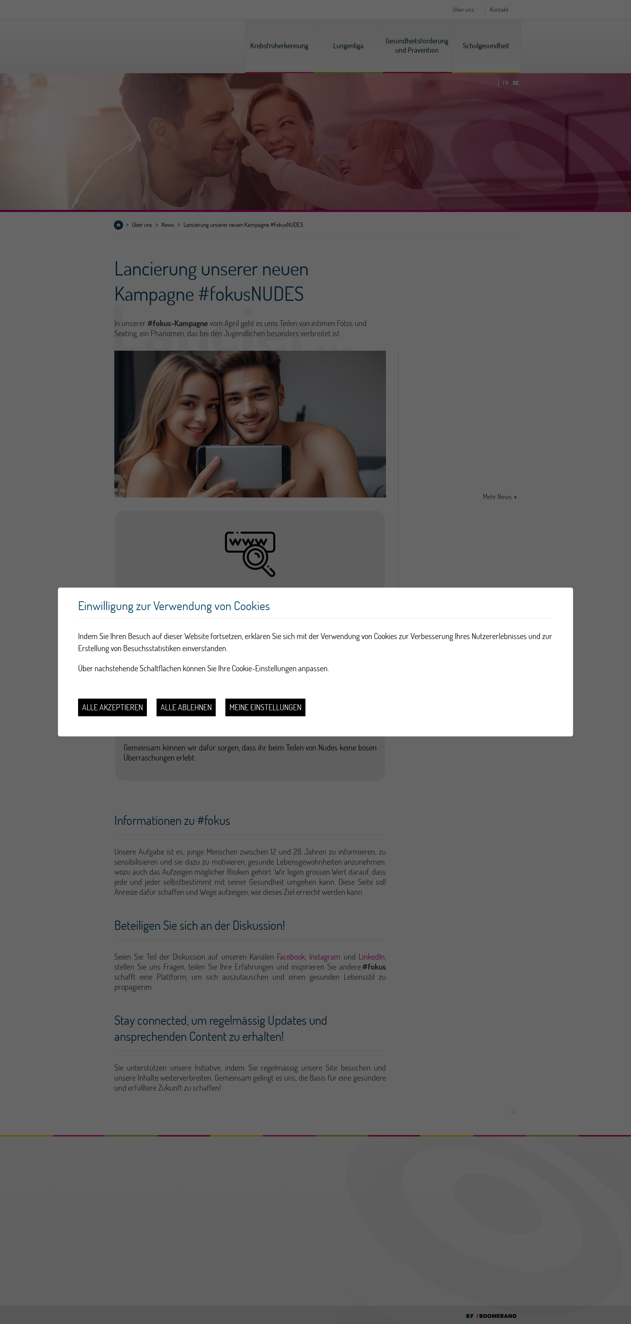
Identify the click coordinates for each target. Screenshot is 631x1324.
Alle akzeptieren (112, 707)
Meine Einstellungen (265, 707)
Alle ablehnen (186, 707)
